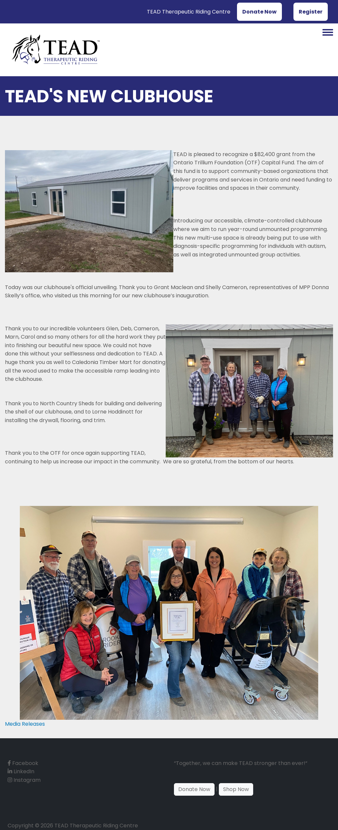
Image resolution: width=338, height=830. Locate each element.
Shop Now (236, 789)
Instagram (24, 780)
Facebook (23, 763)
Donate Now (259, 12)
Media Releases (25, 724)
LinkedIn (21, 771)
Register (310, 12)
